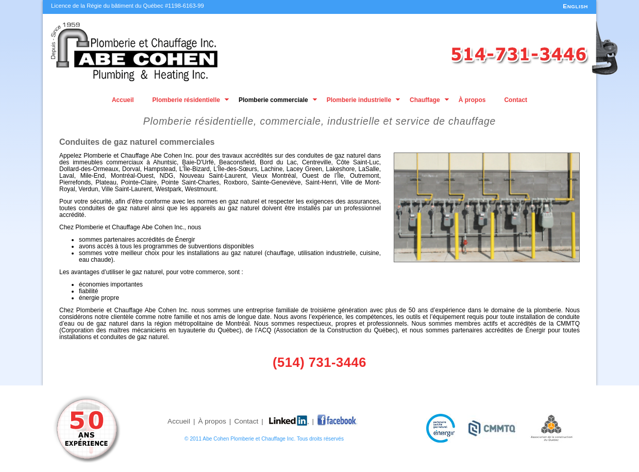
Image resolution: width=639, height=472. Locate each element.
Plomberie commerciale (273, 100)
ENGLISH (575, 6)
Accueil (123, 100)
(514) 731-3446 (319, 362)
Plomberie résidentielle (186, 100)
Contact (515, 100)
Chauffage (425, 100)
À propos (472, 100)
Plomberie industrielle (359, 100)
